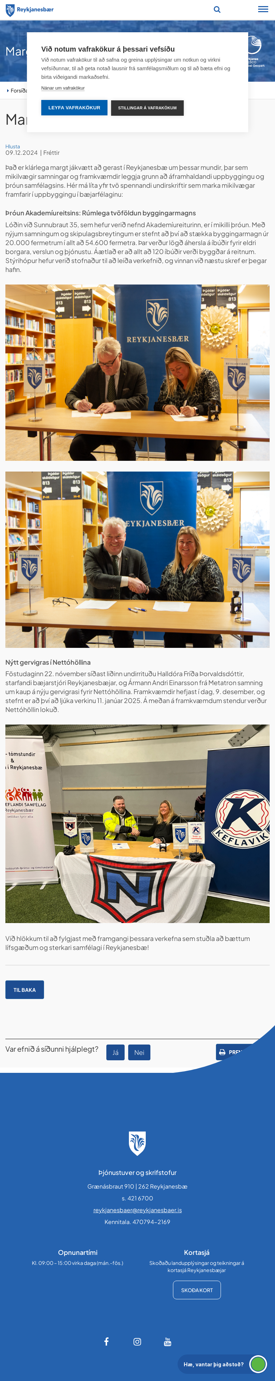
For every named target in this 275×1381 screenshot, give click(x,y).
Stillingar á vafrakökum (147, 108)
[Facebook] (107, 1342)
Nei (139, 1052)
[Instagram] (137, 1342)
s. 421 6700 (137, 1198)
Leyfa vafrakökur (74, 107)
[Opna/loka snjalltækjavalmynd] (263, 10)
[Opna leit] (217, 9)
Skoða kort (197, 1290)
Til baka (25, 989)
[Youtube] (168, 1342)
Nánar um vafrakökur (63, 88)
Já (115, 1052)
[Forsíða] (29, 9)
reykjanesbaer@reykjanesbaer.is (137, 1210)
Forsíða (19, 90)
